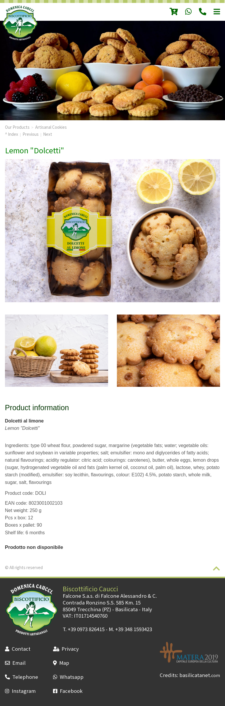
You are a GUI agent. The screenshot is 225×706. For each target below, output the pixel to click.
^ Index (11, 134)
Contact (17, 648)
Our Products (17, 127)
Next (47, 134)
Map (61, 662)
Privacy (66, 648)
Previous (31, 134)
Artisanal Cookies (51, 127)
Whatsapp (68, 676)
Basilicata (126, 609)
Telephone (21, 676)
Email (15, 662)
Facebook (68, 690)
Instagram (20, 690)
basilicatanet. (199, 674)
